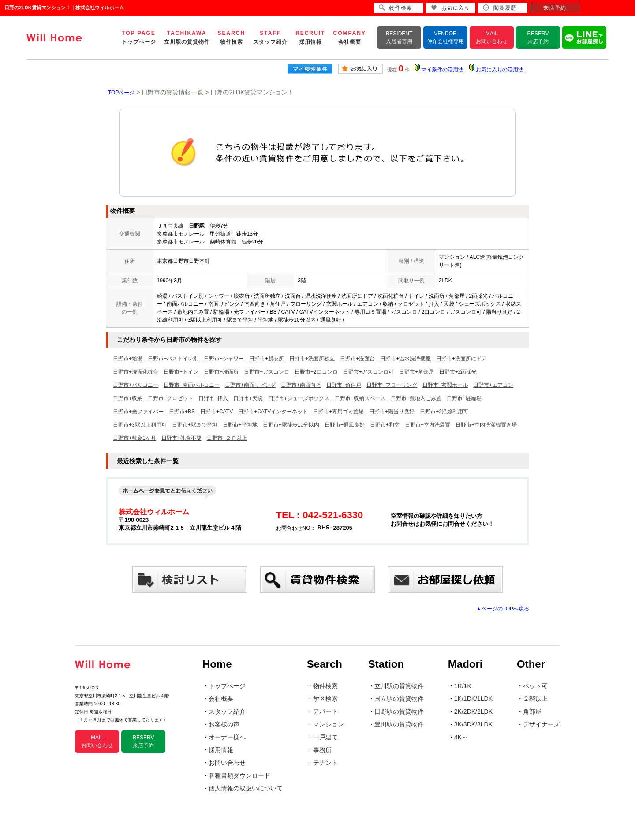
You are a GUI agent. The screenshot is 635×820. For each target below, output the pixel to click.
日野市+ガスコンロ (266, 372)
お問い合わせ (227, 762)
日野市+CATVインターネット (273, 411)
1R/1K (462, 685)
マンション (328, 724)
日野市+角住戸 (343, 385)
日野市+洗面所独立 (312, 359)
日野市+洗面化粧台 (135, 372)
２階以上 (535, 698)
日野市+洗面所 (221, 372)
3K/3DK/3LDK (473, 724)
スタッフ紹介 (227, 711)
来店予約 (554, 8)
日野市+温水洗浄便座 (405, 359)
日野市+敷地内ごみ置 (416, 398)
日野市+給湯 (127, 359)
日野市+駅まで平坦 (194, 425)
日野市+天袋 (248, 398)
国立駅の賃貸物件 (399, 698)
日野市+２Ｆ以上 (227, 438)
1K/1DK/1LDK (473, 698)
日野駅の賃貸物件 (399, 711)
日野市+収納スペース (360, 398)
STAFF (270, 37)
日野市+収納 (127, 398)
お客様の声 (224, 724)
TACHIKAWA (187, 37)
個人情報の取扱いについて (246, 788)
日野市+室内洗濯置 (427, 425)
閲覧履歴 (499, 7)
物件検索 (325, 685)
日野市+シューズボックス (298, 398)
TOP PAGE (139, 37)
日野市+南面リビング (250, 385)
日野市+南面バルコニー (192, 385)
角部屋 (532, 711)
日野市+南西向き (301, 385)
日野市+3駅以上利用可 (140, 425)
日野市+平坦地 (240, 425)
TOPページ (121, 93)
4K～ (461, 737)
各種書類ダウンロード (239, 775)
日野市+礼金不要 (181, 438)
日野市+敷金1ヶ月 (134, 438)
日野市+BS (182, 411)
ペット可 (535, 685)
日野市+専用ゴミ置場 (338, 411)
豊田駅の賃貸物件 (399, 724)
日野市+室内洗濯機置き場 (486, 425)
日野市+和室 (385, 425)
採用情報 (221, 749)
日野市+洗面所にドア (461, 359)
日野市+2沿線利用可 (444, 411)
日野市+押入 (213, 398)
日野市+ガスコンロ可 (368, 372)
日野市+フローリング (391, 385)
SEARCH (232, 37)
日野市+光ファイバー (138, 411)
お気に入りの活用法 (499, 70)
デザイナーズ (541, 724)
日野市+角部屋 (416, 372)
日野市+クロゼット (170, 398)
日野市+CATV (216, 411)
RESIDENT (399, 37)
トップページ (227, 685)
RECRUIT (310, 37)
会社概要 (221, 698)
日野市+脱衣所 (266, 359)
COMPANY (349, 37)
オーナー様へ (227, 737)
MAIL (492, 37)
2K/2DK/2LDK (473, 711)
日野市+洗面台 (357, 359)
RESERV (538, 37)
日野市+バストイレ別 (173, 359)
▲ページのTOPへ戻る (502, 609)
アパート (325, 711)
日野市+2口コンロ (316, 372)
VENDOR (445, 37)
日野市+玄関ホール (445, 385)
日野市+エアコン (493, 385)
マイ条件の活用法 (442, 70)
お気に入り (450, 7)
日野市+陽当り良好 (392, 411)
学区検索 (325, 698)
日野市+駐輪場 (464, 398)
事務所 (322, 749)
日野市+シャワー (224, 359)
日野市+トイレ (181, 372)
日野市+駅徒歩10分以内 (291, 425)
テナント (325, 762)
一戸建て (325, 737)
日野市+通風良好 (345, 425)
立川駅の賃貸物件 (399, 685)
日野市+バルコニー (135, 385)
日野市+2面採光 (458, 372)
